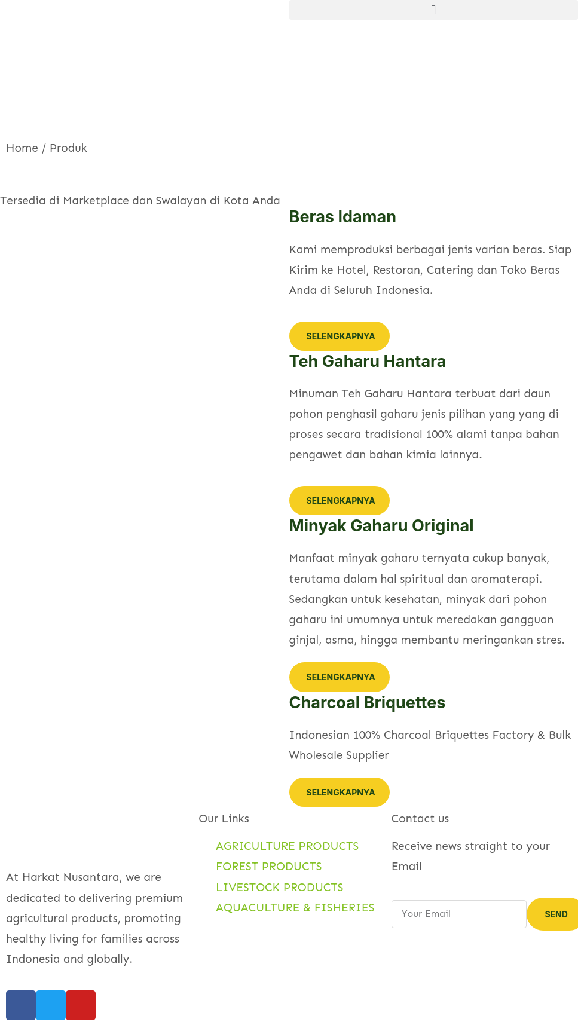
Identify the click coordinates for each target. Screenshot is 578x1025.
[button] (434, 10)
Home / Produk (46, 148)
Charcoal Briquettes (367, 702)
